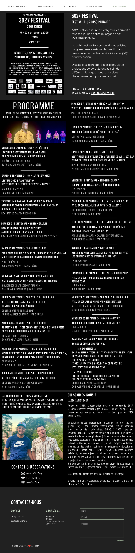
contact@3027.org (19, 521)
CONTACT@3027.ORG (102, 93)
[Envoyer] (120, 540)
